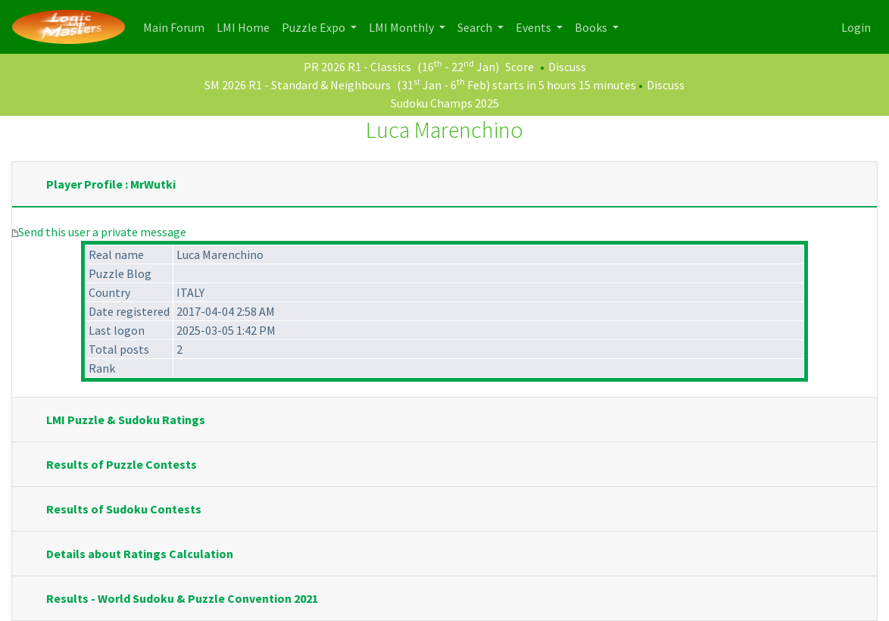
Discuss (567, 66)
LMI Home (246, 26)
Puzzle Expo (315, 27)
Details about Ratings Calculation (139, 553)
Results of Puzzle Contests (121, 464)
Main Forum (177, 26)
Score (519, 66)
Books (592, 27)
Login (856, 27)
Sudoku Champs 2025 (445, 103)
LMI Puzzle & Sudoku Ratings (125, 419)
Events (535, 27)
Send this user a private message (102, 231)
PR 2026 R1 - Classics (357, 66)
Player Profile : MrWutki (111, 184)
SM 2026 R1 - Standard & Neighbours (297, 84)
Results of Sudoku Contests (123, 508)
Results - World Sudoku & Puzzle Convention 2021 (182, 598)
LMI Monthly (402, 27)
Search (475, 27)
